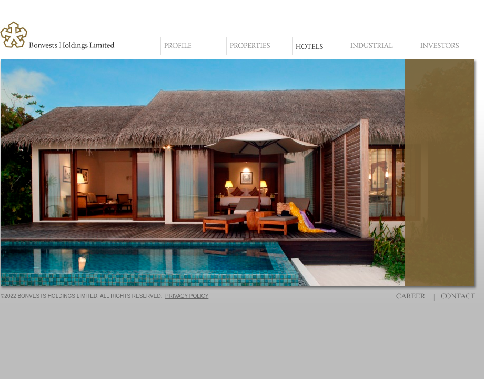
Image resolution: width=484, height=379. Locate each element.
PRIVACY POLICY (186, 296)
